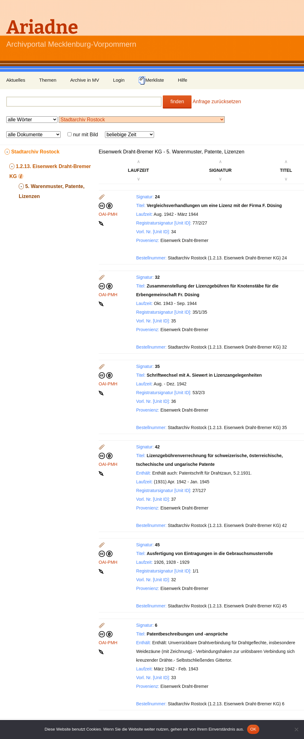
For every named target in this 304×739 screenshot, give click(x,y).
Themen (47, 80)
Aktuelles (15, 80)
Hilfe (182, 80)
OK (253, 729)
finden (177, 101)
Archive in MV (84, 80)
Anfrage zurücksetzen (217, 101)
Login (119, 80)
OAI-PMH (108, 214)
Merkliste (151, 80)
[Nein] (296, 729)
